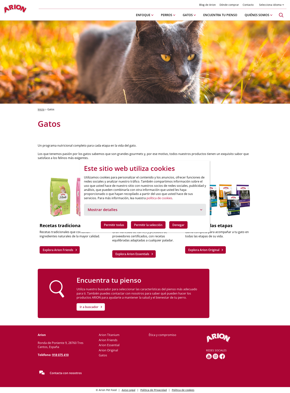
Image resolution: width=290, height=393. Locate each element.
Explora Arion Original (203, 250)
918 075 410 (60, 355)
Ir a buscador (89, 307)
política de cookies (159, 198)
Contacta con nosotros (66, 373)
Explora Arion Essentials (132, 254)
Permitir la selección (148, 225)
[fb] (222, 356)
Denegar (178, 225)
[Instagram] (215, 356)
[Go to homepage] (15, 10)
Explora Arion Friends (58, 250)
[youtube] (209, 356)
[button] (144, 15)
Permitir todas (114, 225)
